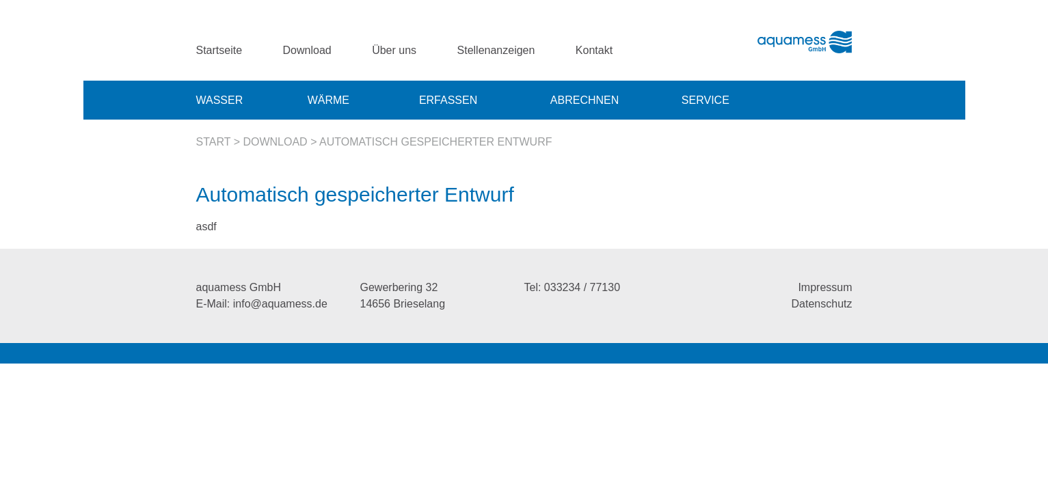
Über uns (394, 50)
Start (213, 142)
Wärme (328, 100)
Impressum (825, 287)
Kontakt (594, 50)
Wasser (219, 100)
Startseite (219, 50)
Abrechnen (584, 100)
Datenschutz (822, 304)
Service (705, 100)
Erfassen (448, 100)
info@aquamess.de (280, 304)
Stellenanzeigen (496, 50)
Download (307, 50)
